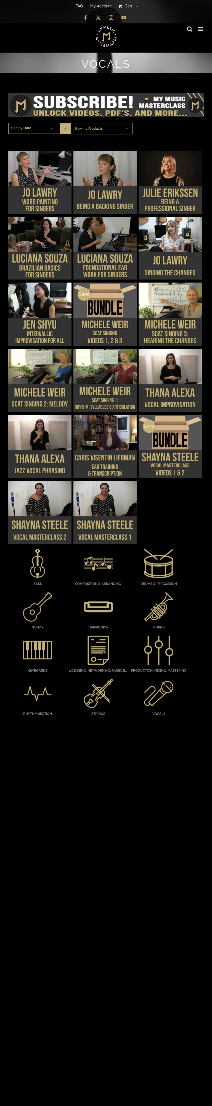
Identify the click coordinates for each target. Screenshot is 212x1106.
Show (88, 129)
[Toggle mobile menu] (201, 29)
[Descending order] (65, 128)
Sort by (21, 128)
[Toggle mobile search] (189, 29)
